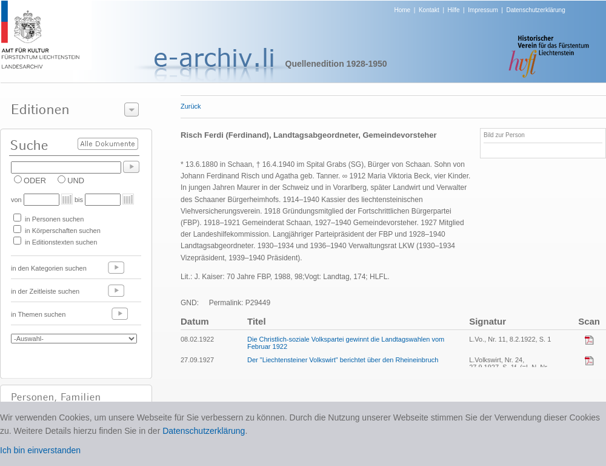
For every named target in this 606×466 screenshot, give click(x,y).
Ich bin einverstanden (40, 450)
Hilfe (454, 10)
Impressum (483, 10)
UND (75, 180)
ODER (35, 180)
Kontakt (429, 10)
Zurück (191, 106)
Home (403, 10)
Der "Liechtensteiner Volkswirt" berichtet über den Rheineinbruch (342, 359)
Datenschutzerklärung (535, 10)
